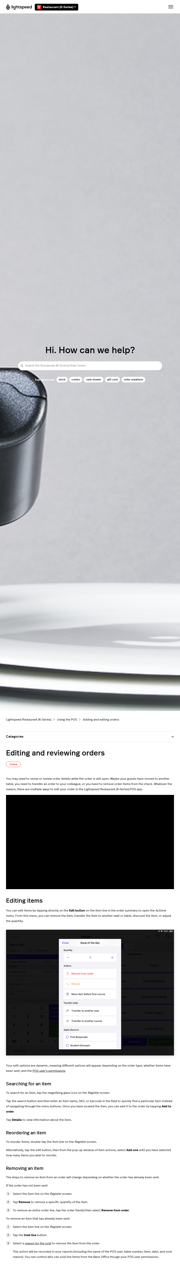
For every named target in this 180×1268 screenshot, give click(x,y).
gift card (112, 379)
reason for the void (38, 1243)
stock (62, 379)
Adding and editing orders (101, 719)
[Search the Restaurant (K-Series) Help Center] (90, 365)
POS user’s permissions (49, 1070)
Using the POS (67, 719)
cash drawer (93, 379)
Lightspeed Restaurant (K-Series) (28, 719)
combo (75, 379)
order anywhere (133, 379)
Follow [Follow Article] (13, 764)
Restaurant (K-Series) (56, 7)
